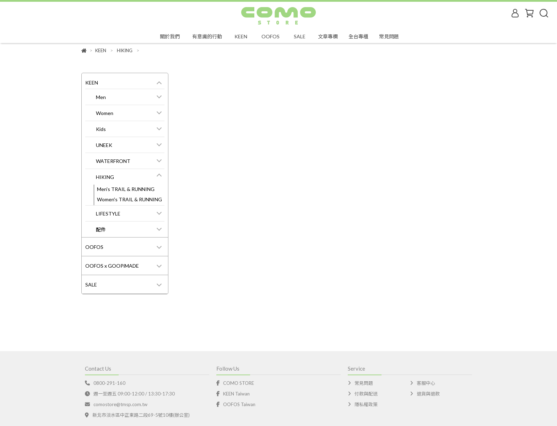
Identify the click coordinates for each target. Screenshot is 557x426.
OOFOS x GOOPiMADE (112, 266)
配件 (101, 229)
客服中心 (426, 383)
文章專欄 (328, 36)
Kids (101, 129)
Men (101, 97)
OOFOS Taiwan (239, 404)
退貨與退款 (428, 394)
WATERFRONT (113, 161)
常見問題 (389, 36)
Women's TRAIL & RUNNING (129, 199)
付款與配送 (366, 394)
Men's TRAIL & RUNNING (126, 189)
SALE (91, 285)
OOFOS (94, 247)
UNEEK (104, 145)
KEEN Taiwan (236, 394)
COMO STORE (238, 383)
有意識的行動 (207, 36)
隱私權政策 (366, 404)
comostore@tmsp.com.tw (119, 404)
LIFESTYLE (108, 214)
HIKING (105, 177)
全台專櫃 (358, 36)
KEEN (91, 83)
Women (104, 113)
